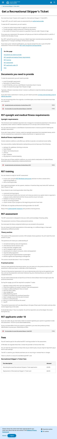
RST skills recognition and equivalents (30, 45)
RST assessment (8, 62)
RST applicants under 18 (11, 65)
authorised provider (38, 21)
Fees (5, 68)
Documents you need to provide (12, 54)
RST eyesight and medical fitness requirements (17, 57)
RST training (7, 60)
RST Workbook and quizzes (23, 178)
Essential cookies (47, 429)
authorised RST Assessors (15, 208)
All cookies (46, 431)
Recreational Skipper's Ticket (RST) (10, 6)
